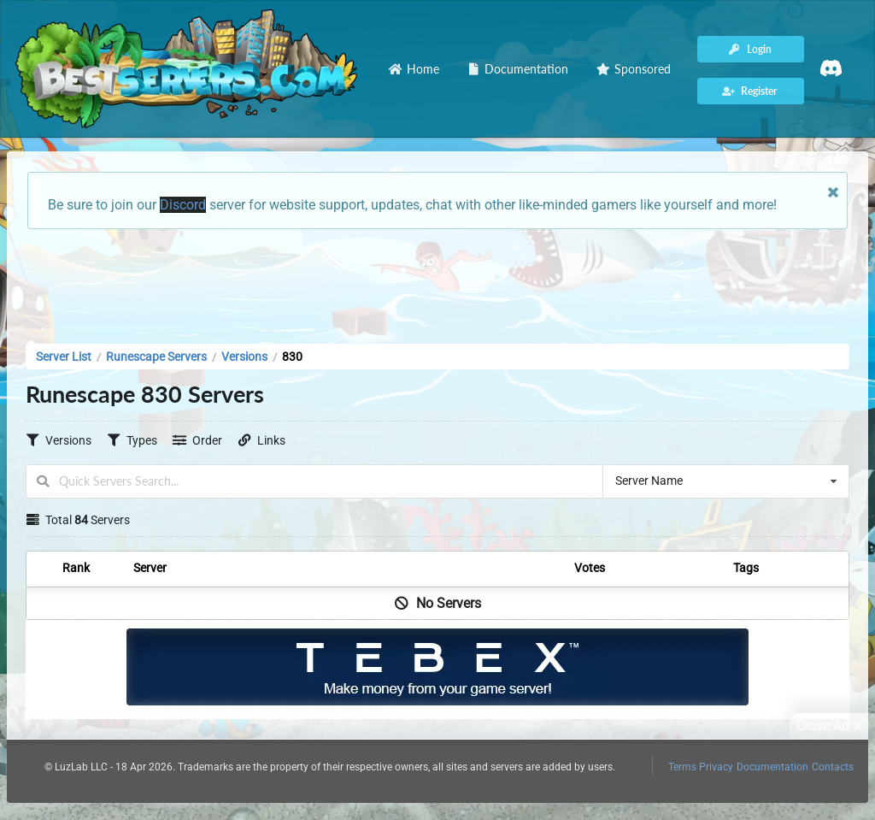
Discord (183, 205)
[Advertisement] (437, 281)
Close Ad (832, 726)
